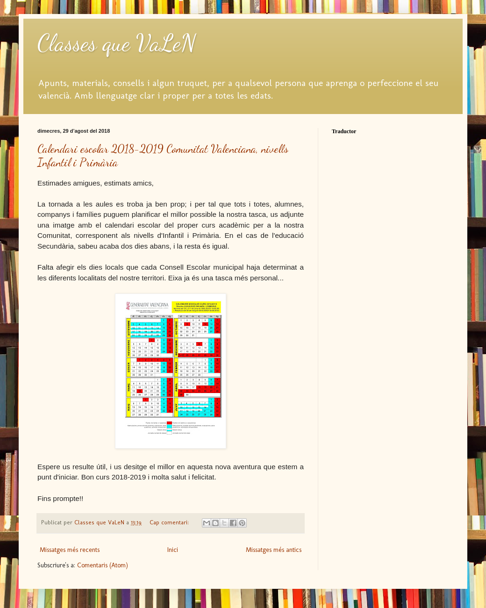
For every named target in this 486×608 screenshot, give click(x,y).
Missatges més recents (70, 550)
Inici (172, 550)
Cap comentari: (170, 522)
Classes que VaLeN (116, 43)
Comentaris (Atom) (102, 565)
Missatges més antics (273, 550)
